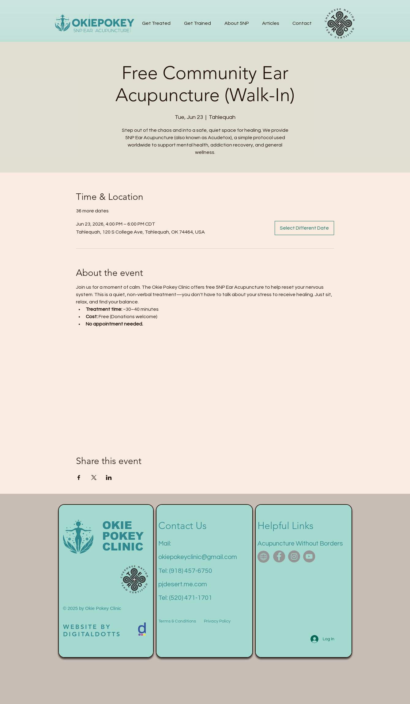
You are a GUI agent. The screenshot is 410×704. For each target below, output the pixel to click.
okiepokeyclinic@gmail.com (197, 557)
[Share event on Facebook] (79, 477)
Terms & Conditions (177, 621)
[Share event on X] (94, 477)
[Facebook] (279, 556)
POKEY (123, 536)
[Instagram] (294, 556)
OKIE (117, 525)
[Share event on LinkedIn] (109, 477)
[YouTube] (309, 556)
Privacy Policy (217, 621)
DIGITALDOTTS (92, 634)
